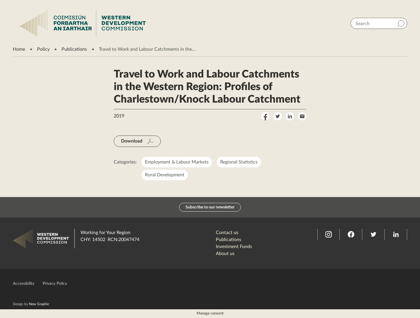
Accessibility (23, 284)
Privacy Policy (55, 284)
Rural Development (164, 175)
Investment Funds (234, 246)
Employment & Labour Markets (177, 162)
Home (19, 49)
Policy (43, 49)
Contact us (227, 232)
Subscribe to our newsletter (210, 207)
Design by (31, 304)
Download (131, 141)
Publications (74, 49)
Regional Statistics (239, 162)
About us (225, 253)
